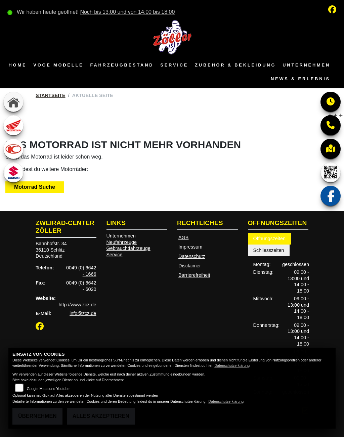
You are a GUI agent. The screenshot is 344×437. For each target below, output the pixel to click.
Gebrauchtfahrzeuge (128, 248)
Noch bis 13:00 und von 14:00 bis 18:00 (127, 12)
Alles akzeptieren (101, 416)
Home (18, 65)
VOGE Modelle (58, 65)
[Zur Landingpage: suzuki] (13, 172)
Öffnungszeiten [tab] (269, 238)
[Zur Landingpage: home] (13, 102)
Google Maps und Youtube (48, 389)
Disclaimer (189, 265)
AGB (183, 237)
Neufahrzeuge (121, 242)
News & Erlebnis (300, 78)
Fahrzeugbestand (122, 65)
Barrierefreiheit (194, 275)
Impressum (190, 247)
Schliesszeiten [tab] (268, 250)
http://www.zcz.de (77, 304)
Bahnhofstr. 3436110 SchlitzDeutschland (51, 250)
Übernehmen (37, 416)
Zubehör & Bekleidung (235, 65)
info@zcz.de (83, 313)
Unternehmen (306, 65)
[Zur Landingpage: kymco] (13, 149)
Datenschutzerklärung (232, 365)
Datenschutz (191, 256)
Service (174, 65)
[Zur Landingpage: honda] (13, 125)
